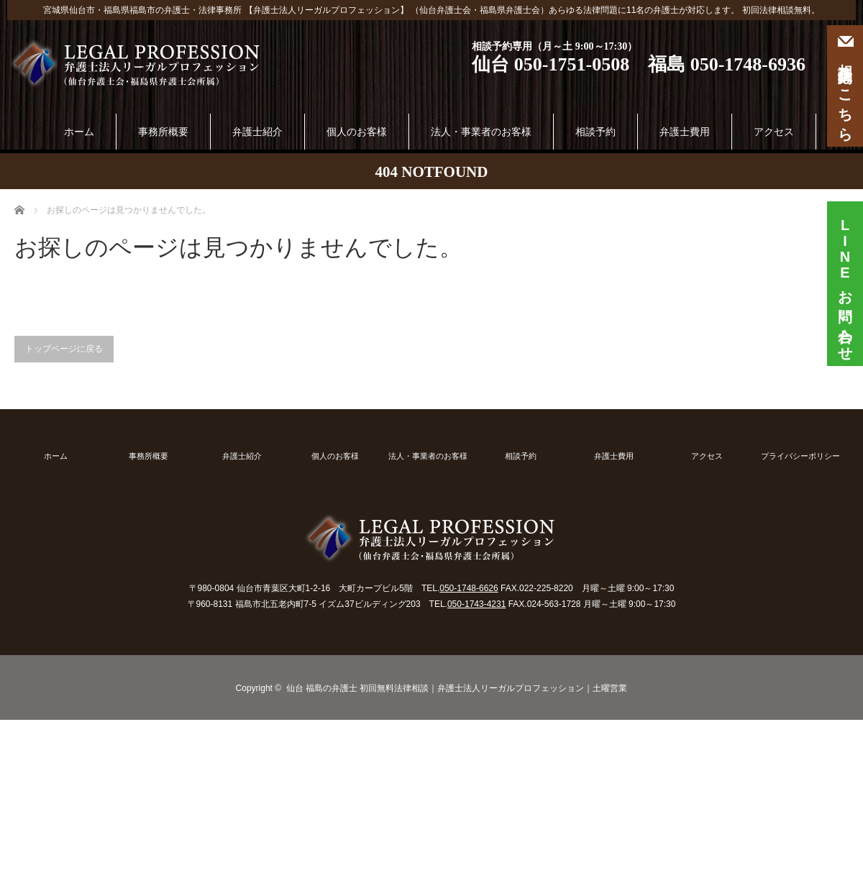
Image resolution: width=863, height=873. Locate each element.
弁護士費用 (684, 131)
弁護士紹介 (257, 131)
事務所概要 (163, 131)
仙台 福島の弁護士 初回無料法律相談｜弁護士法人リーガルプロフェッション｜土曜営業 (457, 688)
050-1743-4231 (476, 604)
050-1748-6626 (468, 588)
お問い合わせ (845, 278)
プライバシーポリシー (800, 456)
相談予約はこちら (845, 86)
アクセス (774, 131)
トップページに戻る (64, 349)
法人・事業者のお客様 (481, 131)
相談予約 (595, 131)
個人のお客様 (357, 131)
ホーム (79, 131)
